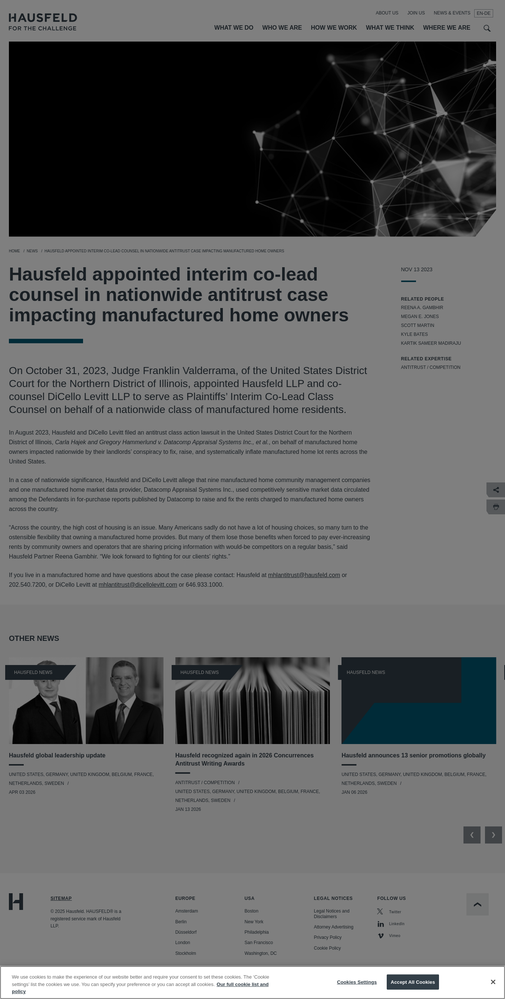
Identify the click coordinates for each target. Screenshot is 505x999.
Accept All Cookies (413, 987)
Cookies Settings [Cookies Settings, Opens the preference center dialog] (357, 987)
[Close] (493, 987)
